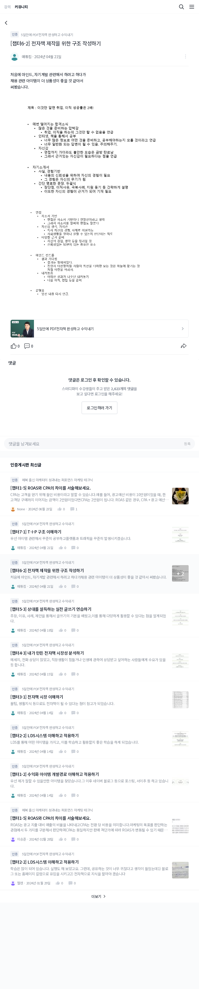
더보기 (99, 896)
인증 (14, 34)
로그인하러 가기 (99, 407)
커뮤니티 (21, 6)
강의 (7, 6)
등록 (187, 443)
